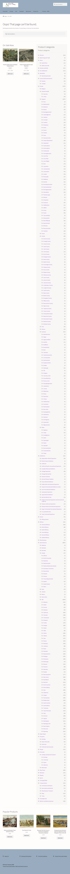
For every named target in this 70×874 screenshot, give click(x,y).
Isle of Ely (45, 156)
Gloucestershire (47, 138)
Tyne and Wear (46, 215)
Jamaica (43, 591)
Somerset (45, 202)
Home (5, 16)
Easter (44, 762)
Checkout (21, 11)
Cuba (43, 589)
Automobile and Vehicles (47, 788)
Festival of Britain (46, 476)
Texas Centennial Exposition (48, 514)
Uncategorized (43, 798)
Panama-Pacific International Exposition (51, 506)
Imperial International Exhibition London (51, 487)
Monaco (43, 329)
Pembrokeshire (46, 450)
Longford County (47, 288)
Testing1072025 (43, 780)
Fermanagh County (47, 264)
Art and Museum (43, 70)
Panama (43, 81)
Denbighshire (46, 435)
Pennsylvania (46, 697)
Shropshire (45, 200)
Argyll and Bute (46, 339)
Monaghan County (47, 298)
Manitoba (45, 560)
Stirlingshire (46, 419)
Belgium (43, 88)
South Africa (44, 63)
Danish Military (45, 529)
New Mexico (46, 679)
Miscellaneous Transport (47, 791)
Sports (41, 778)
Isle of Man (45, 158)
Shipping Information (26, 856)
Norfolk (45, 182)
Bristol (45, 109)
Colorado (45, 615)
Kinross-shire (46, 381)
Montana (45, 666)
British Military (45, 527)
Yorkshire (45, 231)
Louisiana (45, 646)
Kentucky (45, 643)
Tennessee (45, 708)
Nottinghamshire (47, 189)
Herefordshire (46, 145)
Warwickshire (46, 218)
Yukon (44, 586)
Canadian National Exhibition (48, 468)
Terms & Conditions (42, 856)
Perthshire (45, 404)
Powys (44, 453)
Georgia (45, 625)
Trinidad (43, 83)
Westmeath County (47, 319)
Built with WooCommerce (22, 866)
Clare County (46, 249)
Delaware (45, 620)
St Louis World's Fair (46, 511)
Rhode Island (46, 700)
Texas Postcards (47, 710)
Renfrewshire (46, 406)
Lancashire (45, 166)
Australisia (42, 73)
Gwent (44, 443)
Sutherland (45, 422)
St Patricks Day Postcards (47, 747)
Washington (46, 721)
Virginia (45, 718)
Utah (44, 713)
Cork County (46, 251)
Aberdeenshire (46, 334)
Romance (42, 772)
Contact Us (35, 11)
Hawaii (44, 628)
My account (28, 11)
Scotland (44, 331)
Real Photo (42, 770)
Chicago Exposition (46, 471)
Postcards (5, 11)
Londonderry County (48, 285)
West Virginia (46, 726)
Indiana (45, 635)
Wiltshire (45, 225)
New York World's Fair (46, 497)
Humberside (46, 151)
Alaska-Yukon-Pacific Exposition (49, 458)
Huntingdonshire (47, 153)
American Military (46, 524)
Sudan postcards (45, 65)
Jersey (44, 96)
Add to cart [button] (10, 73)
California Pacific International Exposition (51, 466)
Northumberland (47, 187)
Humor (41, 517)
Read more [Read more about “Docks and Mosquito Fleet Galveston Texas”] (10, 836)
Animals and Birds (44, 68)
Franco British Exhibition (47, 481)
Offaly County (46, 300)
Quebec (45, 581)
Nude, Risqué (43, 734)
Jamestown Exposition (47, 492)
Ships (43, 793)
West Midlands (46, 220)
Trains (43, 796)
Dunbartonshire (47, 362)
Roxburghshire (46, 412)
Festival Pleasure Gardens (47, 479)
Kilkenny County (47, 275)
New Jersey (45, 677)
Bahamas (44, 545)
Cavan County (46, 246)
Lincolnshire (46, 171)
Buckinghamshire (47, 112)
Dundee (45, 365)
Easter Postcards (45, 741)
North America (43, 542)
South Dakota (46, 705)
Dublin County (46, 262)
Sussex (44, 213)
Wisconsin (45, 728)
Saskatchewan (46, 584)
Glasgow (45, 373)
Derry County (46, 254)
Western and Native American (46, 801)
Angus (44, 337)
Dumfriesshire (46, 360)
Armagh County (47, 241)
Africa (41, 60)
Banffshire (45, 344)
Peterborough (46, 194)
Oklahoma (45, 692)
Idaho (44, 630)
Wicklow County (47, 324)
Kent (44, 163)
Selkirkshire (46, 414)
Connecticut (46, 617)
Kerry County (46, 269)
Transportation (43, 783)
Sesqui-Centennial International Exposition (52, 509)
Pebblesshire (46, 401)
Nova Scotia (46, 571)
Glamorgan (46, 440)
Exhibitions (42, 456)
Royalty (41, 775)
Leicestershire (46, 169)
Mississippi (45, 661)
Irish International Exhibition (48, 489)
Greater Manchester (48, 140)
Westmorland (46, 223)
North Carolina (46, 684)
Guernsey (45, 94)
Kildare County (46, 272)
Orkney (45, 399)
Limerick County (47, 282)
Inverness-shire (46, 375)
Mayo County (46, 293)
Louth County (46, 290)
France (43, 233)
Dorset (44, 130)
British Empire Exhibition (47, 461)
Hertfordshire (46, 148)
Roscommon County (48, 303)
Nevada (45, 672)
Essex (44, 135)
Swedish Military (45, 537)
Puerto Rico (44, 597)
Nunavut (45, 573)
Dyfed (44, 437)
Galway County (46, 267)
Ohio (44, 690)
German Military (45, 535)
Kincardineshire (47, 378)
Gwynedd (45, 445)
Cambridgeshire (47, 114)
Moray (44, 393)
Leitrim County (46, 280)
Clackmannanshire (47, 355)
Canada (43, 553)
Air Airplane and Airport (47, 785)
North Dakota (46, 687)
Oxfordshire (46, 192)
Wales (43, 427)
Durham (45, 132)
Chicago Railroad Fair (46, 474)
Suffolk (44, 207)
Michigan (45, 656)
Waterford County (47, 316)
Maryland (45, 651)
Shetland (45, 417)
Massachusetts (46, 654)
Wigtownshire (46, 425)
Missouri (45, 664)
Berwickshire (46, 347)
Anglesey (45, 430)
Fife (44, 370)
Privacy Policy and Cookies (61, 856)
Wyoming (45, 731)
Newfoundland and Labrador (49, 566)
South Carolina (46, 703)
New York (45, 682)
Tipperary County (47, 308)
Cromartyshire (46, 357)
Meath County (46, 295)
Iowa (44, 638)
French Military (45, 532)
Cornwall (45, 119)
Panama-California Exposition (48, 504)
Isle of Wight (46, 161)
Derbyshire (45, 125)
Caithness (45, 352)
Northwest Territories (48, 568)
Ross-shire (45, 409)
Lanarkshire (46, 386)
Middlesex (45, 179)
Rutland (45, 197)
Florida (45, 622)
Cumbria (45, 122)
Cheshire (45, 117)
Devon (44, 127)
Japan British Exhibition (47, 494)
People (41, 749)
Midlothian (45, 391)
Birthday (44, 739)
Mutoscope (44, 767)
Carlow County (46, 244)
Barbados (44, 548)
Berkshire (45, 107)
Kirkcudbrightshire (47, 383)
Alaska (44, 604)
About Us (7, 856)
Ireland (43, 236)
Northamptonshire (47, 184)
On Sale (11, 11)
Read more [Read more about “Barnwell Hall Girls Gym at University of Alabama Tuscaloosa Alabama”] (43, 838)
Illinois (45, 633)
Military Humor (45, 519)
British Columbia (47, 558)
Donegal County (47, 256)
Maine (44, 648)
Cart (16, 11)
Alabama (45, 602)
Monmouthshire (47, 448)
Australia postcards (46, 76)
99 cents (42, 55)
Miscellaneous (43, 540)
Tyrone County (46, 311)
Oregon (45, 695)
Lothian (45, 388)
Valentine (45, 765)
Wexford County (47, 321)
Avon (44, 101)
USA (42, 599)
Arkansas (45, 610)
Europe (41, 86)
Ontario (45, 576)
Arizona (45, 607)
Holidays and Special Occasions (49, 754)
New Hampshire (47, 674)
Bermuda (44, 550)
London (45, 174)
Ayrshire (45, 342)
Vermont (45, 716)
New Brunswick (46, 563)
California (44, 463)
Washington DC (46, 723)
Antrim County (46, 238)
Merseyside (45, 176)
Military (41, 522)
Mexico (43, 594)
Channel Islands (45, 91)
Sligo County (46, 306)
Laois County (46, 277)
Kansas (45, 641)
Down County (46, 259)
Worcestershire (46, 228)
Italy (43, 326)
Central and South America (46, 78)
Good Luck (44, 744)
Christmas (45, 759)
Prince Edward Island (48, 579)
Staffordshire (46, 205)
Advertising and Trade (45, 57)
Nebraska (45, 669)
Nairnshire (45, 396)
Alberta (45, 555)
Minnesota (45, 659)
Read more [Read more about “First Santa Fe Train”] (26, 835)
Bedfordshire (46, 104)
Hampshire (45, 143)
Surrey (44, 210)
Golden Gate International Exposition (50, 484)
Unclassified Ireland (47, 313)
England (43, 99)
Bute (44, 350)
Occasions (42, 736)
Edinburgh (45, 368)
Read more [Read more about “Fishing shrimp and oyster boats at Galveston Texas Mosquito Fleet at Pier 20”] (60, 838)
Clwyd (44, 432)
